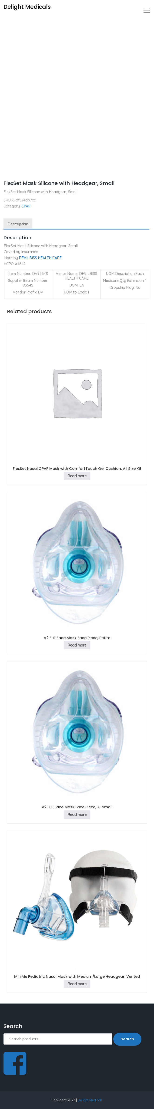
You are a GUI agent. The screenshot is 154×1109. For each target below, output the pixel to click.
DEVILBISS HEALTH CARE (40, 257)
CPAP (24, 20)
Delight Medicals (90, 1100)
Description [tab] (17, 223)
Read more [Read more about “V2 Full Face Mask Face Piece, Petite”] (77, 645)
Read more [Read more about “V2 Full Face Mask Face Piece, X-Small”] (77, 814)
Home (8, 20)
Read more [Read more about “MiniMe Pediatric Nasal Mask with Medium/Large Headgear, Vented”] (77, 984)
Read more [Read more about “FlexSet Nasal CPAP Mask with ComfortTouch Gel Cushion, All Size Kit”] (77, 476)
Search (127, 1039)
